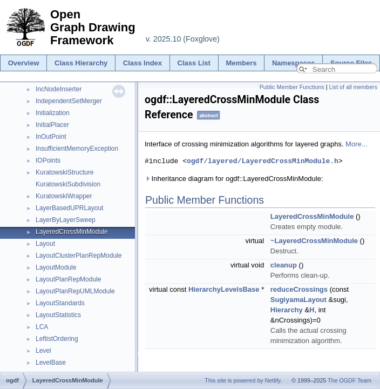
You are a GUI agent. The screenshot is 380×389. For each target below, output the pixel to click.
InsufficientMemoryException (77, 148)
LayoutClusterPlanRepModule (78, 255)
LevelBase (51, 362)
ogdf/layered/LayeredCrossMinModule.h (262, 161)
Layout (45, 243)
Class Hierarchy (81, 63)
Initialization (53, 113)
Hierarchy (286, 310)
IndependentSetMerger (69, 101)
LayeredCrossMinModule (71, 232)
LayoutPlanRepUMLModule (75, 291)
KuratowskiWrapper (64, 196)
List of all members (353, 87)
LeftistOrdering (57, 339)
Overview (23, 63)
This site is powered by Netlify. (243, 380)
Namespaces (293, 63)
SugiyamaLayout (298, 300)
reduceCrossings (299, 289)
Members (241, 63)
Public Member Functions (292, 87)
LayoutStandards (60, 303)
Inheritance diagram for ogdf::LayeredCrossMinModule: (234, 179)
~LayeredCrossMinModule (314, 241)
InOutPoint (51, 136)
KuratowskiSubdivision (68, 184)
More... (356, 144)
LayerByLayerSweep (66, 220)
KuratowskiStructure (64, 172)
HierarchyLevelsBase (224, 289)
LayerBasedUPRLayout (69, 208)
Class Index (142, 63)
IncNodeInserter (59, 89)
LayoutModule (56, 267)
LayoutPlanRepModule (68, 279)
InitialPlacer (52, 125)
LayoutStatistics (58, 315)
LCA (42, 327)
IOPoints (48, 160)
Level (43, 350)
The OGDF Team (349, 380)
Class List (194, 63)
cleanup (283, 265)
